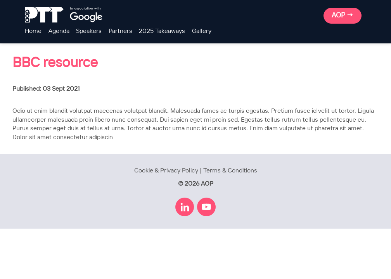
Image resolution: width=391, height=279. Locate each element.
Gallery (201, 31)
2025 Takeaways (162, 31)
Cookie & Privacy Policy (166, 171)
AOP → (342, 15)
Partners (120, 31)
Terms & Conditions (230, 171)
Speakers (89, 31)
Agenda (58, 31)
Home (33, 31)
